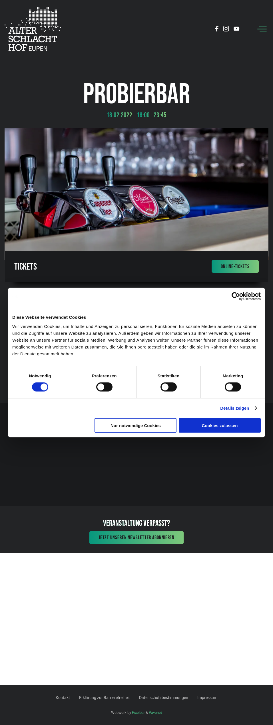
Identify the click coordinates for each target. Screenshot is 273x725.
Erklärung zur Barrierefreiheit (104, 697)
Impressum (207, 697)
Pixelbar (138, 712)
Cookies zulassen (220, 425)
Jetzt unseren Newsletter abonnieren (137, 537)
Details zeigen (234, 408)
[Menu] (262, 29)
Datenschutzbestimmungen (163, 697)
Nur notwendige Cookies (136, 425)
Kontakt (63, 697)
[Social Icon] (216, 29)
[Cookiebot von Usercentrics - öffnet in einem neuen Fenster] (236, 296)
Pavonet (155, 712)
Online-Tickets (235, 266)
